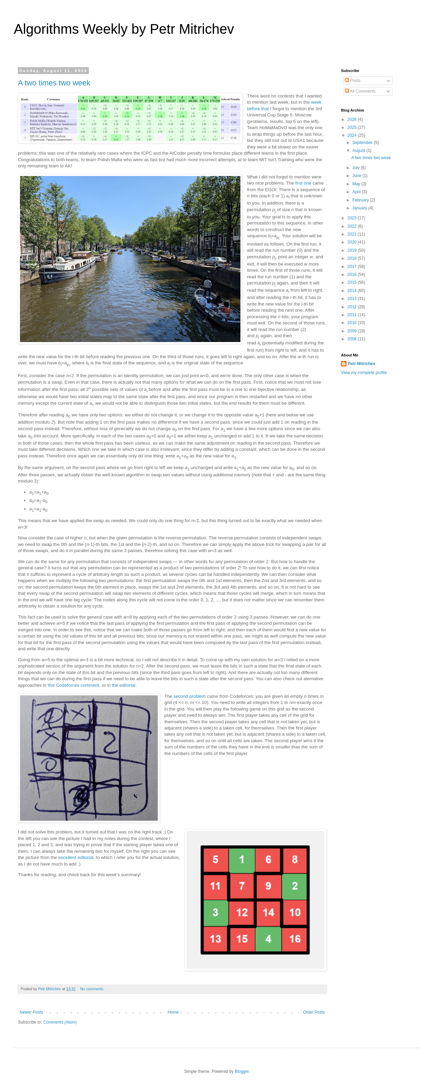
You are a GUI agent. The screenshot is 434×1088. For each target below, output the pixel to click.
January (360, 208)
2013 (353, 298)
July (356, 167)
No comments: (92, 989)
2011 (353, 314)
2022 (353, 226)
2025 (353, 127)
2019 (353, 250)
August (359, 150)
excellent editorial (75, 857)
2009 (353, 331)
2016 (353, 274)
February (361, 200)
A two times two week (54, 83)
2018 (353, 258)
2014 (353, 290)
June (357, 175)
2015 (353, 282)
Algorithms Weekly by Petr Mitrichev (124, 29)
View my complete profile (364, 372)
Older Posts (314, 1012)
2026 (353, 119)
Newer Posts (31, 1012)
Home (173, 1012)
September (363, 142)
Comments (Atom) (59, 1022)
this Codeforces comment (74, 685)
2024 (353, 135)
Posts (352, 80)
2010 (353, 322)
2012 (353, 306)
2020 (353, 242)
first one (303, 183)
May (356, 184)
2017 (353, 266)
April (357, 191)
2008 (353, 338)
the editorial (123, 685)
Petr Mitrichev (361, 363)
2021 (353, 234)
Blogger (242, 1071)
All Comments (360, 91)
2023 (353, 218)
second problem (190, 696)
